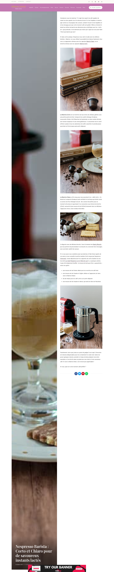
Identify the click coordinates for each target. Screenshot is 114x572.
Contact (28, 1)
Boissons (73, 7)
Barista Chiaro (90, 41)
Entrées (36, 7)
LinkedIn (101, 1)
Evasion (61, 7)
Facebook (89, 1)
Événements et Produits (32, 564)
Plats (52, 7)
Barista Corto (83, 43)
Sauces (56, 7)
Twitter (98, 1)
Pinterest (95, 1)
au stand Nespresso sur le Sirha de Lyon (77, 260)
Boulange (79, 7)
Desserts (67, 7)
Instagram (92, 1)
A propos (21, 1)
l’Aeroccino (63, 258)
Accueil (14, 1)
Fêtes (84, 7)
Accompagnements (44, 7)
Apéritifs (31, 7)
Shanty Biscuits (97, 244)
